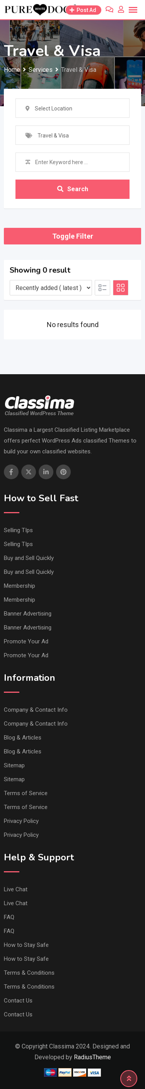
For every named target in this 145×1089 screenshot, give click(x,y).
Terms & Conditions (29, 972)
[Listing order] (51, 287)
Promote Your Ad (26, 641)
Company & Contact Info (36, 709)
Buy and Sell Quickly (29, 558)
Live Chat (15, 889)
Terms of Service (26, 793)
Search (72, 189)
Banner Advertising (27, 613)
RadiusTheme (92, 1057)
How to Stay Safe (26, 944)
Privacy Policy (21, 821)
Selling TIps (18, 530)
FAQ (9, 917)
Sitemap (14, 765)
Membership (19, 585)
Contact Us (18, 1000)
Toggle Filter (72, 236)
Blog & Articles (22, 737)
